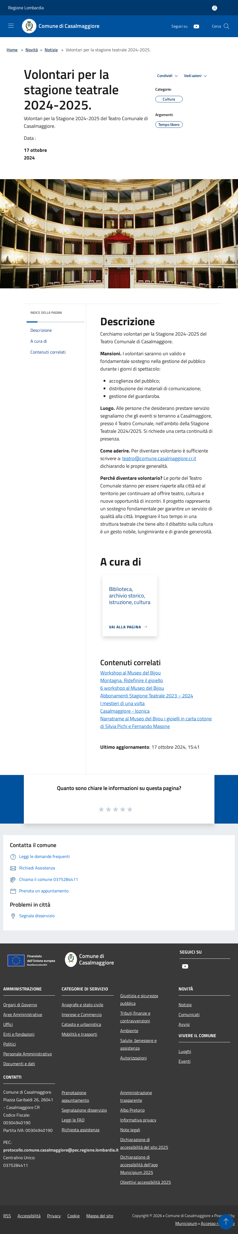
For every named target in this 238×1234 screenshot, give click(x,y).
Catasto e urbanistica (81, 1024)
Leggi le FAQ (73, 1120)
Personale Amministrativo (27, 1053)
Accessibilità (29, 1215)
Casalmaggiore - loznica (125, 711)
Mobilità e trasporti (79, 1034)
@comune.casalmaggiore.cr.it (159, 458)
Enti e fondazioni (19, 1034)
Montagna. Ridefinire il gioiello (131, 680)
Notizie (51, 49)
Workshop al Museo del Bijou (130, 672)
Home (12, 49)
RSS (7, 1215)
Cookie (73, 1215)
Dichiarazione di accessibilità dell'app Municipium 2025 (139, 1165)
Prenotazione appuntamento (75, 1096)
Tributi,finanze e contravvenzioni (135, 1017)
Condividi (168, 76)
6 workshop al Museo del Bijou (132, 688)
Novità (31, 49)
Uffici (8, 1024)
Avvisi (184, 1024)
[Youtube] (194, 26)
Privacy (54, 1215)
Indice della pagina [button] (46, 312)
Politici (9, 1044)
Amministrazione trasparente (136, 1096)
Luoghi (185, 1051)
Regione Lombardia (26, 7)
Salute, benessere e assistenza (138, 1044)
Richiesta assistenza (80, 1129)
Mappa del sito (99, 1215)
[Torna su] (226, 1222)
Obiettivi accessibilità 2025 (145, 1182)
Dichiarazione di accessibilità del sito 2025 (144, 1143)
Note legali (130, 1129)
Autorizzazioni (133, 1058)
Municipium (186, 1223)
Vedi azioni (196, 76)
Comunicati (189, 1014)
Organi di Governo (20, 1004)
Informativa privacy (138, 1120)
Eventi (185, 1061)
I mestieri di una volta (122, 703)
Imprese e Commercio (82, 1014)
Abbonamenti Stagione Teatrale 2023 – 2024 (146, 695)
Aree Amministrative (22, 1014)
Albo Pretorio (132, 1110)
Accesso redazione (218, 1223)
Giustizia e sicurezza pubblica (139, 999)
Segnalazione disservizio (84, 1110)
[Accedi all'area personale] (214, 8)
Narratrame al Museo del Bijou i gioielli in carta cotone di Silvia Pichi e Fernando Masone (156, 722)
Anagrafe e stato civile (82, 1004)
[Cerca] (226, 26)
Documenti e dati (19, 1063)
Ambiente (129, 1030)
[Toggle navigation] (11, 25)
